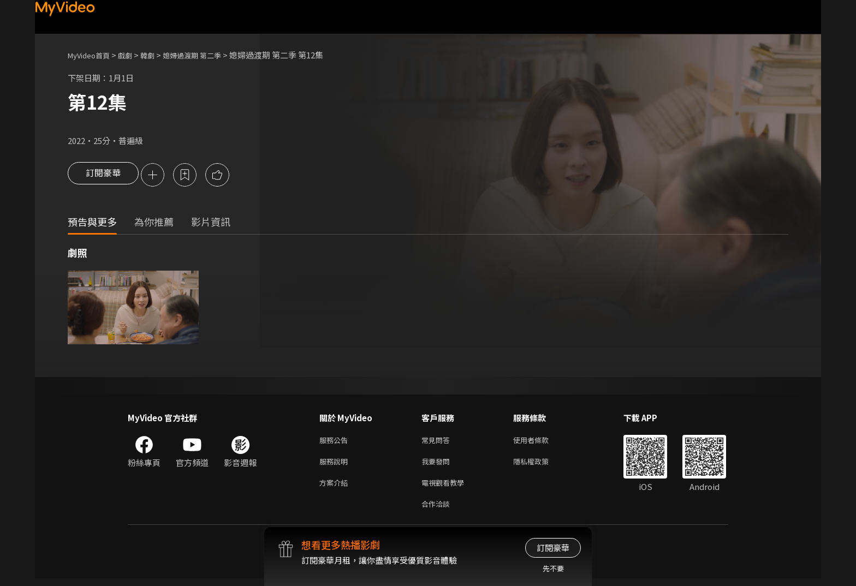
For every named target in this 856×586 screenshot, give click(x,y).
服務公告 (335, 441)
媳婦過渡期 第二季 (208, 55)
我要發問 (437, 464)
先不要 (553, 568)
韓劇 (158, 55)
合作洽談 (437, 510)
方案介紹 (335, 487)
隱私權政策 (540, 464)
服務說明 (335, 464)
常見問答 (437, 441)
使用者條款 (540, 441)
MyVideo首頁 (92, 55)
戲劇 (134, 55)
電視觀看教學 (446, 487)
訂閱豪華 (103, 176)
